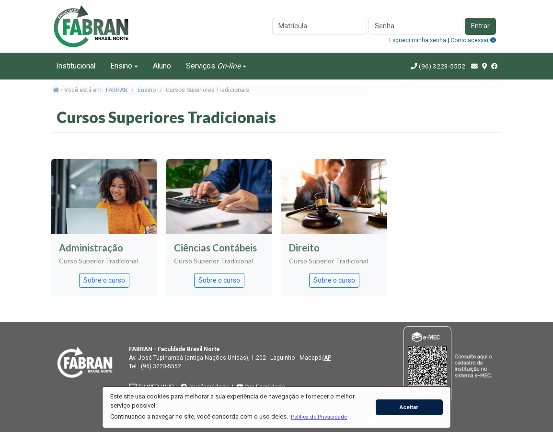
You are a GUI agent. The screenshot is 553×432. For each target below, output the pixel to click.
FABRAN (116, 90)
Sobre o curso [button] (104, 280)
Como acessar (473, 40)
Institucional (75, 65)
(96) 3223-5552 (442, 66)
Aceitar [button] (409, 407)
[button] (318, 416)
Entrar (480, 26)
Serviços (213, 65)
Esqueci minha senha (417, 40)
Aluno (162, 65)
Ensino (121, 65)
